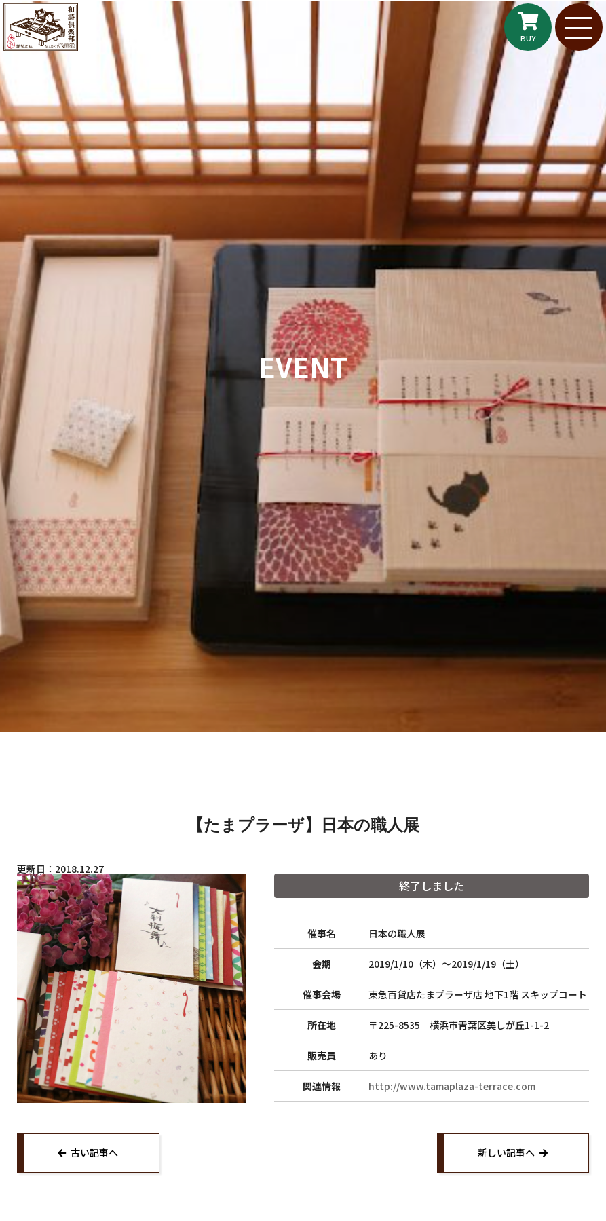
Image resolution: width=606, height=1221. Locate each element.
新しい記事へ (506, 1152)
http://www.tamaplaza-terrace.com (451, 1086)
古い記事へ (94, 1152)
